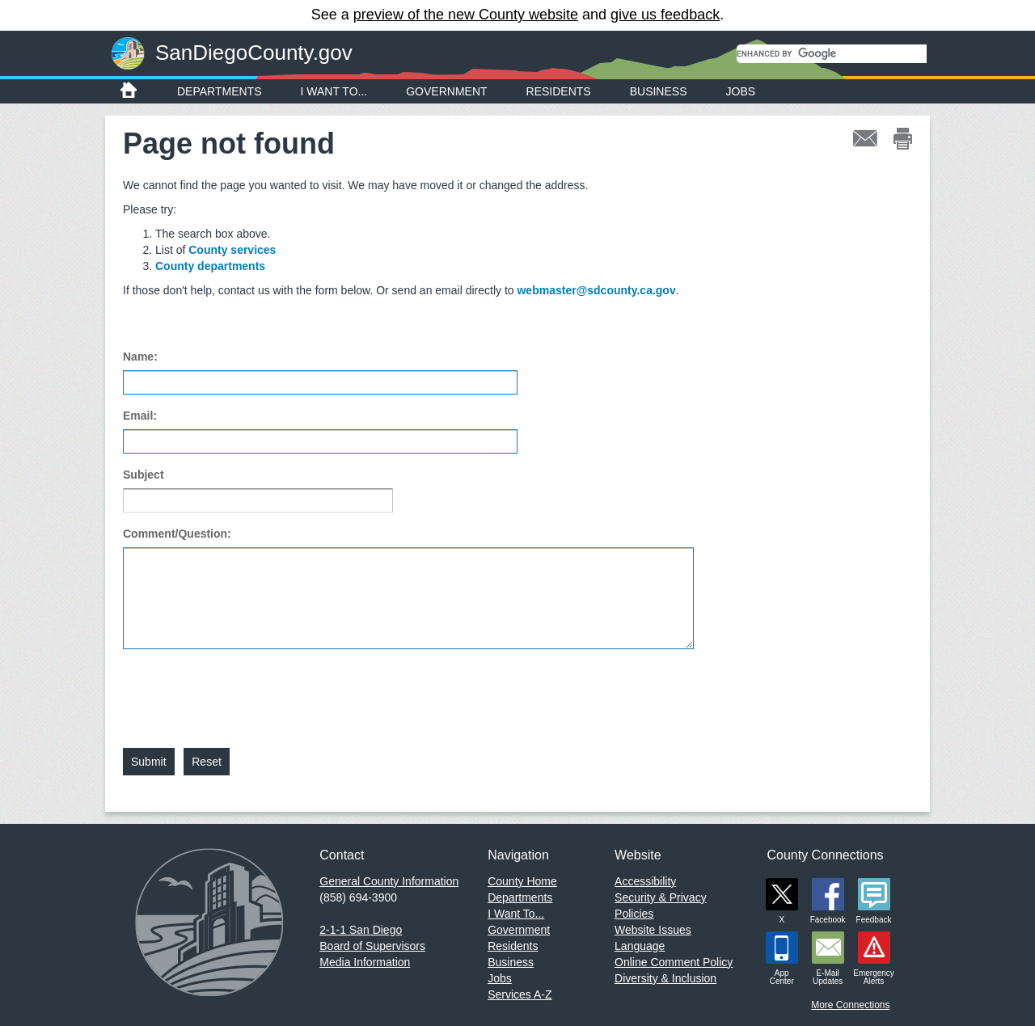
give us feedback (665, 14)
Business (658, 91)
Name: (140, 356)
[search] (832, 53)
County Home (522, 881)
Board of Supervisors (372, 945)
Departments (219, 91)
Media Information (364, 962)
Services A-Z (519, 994)
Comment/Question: (177, 533)
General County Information (388, 881)
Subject (143, 474)
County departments (210, 266)
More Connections (850, 1005)
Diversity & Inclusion (665, 978)
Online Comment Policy (674, 962)
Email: (140, 415)
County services (232, 249)
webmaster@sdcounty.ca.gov (596, 290)
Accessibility (645, 881)
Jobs (741, 91)
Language (640, 945)
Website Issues (653, 929)
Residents (558, 91)
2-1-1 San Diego (360, 929)
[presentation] (246, 688)
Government (446, 91)
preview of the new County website (465, 14)
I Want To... (334, 91)
